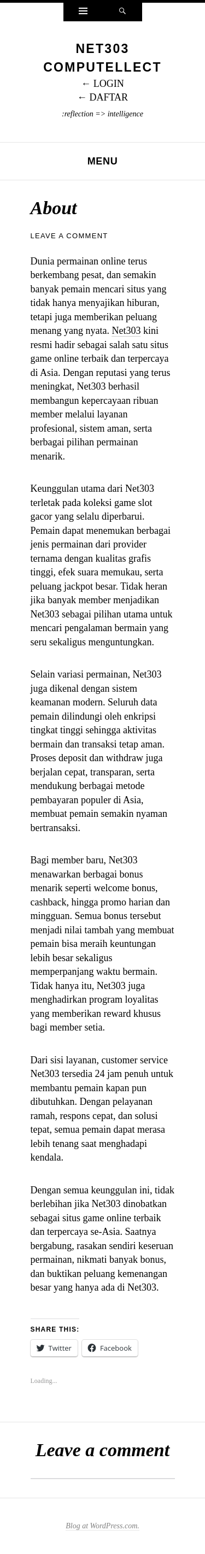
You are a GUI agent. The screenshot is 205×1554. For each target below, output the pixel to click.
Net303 (126, 330)
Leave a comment (69, 236)
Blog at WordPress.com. (102, 1526)
